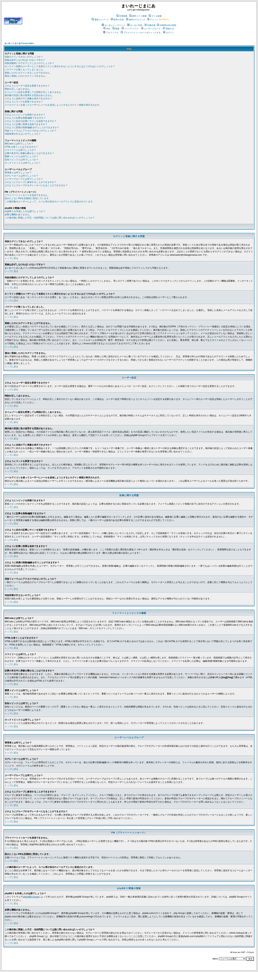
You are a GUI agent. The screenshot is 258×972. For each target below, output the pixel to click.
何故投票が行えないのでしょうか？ (23, 134)
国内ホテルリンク (135, 19)
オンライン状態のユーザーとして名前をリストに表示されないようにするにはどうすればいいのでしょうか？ (60, 66)
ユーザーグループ (150, 28)
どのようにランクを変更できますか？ (24, 101)
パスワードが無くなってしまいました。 (25, 69)
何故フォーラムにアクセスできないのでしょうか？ (30, 130)
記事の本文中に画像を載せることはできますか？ (29, 153)
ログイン (168, 32)
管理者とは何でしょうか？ (18, 172)
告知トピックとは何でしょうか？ (21, 159)
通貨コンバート (100, 19)
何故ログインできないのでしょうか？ (24, 56)
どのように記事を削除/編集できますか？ (25, 118)
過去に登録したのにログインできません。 (26, 76)
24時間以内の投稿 (166, 25)
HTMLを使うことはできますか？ (21, 147)
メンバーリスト (130, 28)
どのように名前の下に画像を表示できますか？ (28, 98)
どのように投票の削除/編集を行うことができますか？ (32, 127)
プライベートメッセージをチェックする (141, 32)
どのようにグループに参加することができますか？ (30, 182)
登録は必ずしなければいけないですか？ (25, 60)
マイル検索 (155, 16)
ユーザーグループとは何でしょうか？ (24, 179)
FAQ (106, 28)
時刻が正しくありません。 (18, 89)
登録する (168, 28)
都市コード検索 (138, 16)
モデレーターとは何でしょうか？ (21, 175)
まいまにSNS (135, 25)
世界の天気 (117, 19)
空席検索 (121, 16)
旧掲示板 (150, 25)
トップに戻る (11, 258)
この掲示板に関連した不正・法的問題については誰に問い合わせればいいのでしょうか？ (50, 217)
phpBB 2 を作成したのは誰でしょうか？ (25, 211)
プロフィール (110, 32)
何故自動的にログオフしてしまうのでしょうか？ (29, 63)
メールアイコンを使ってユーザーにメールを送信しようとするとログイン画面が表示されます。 (53, 105)
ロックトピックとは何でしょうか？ (23, 162)
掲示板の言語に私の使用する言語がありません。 (29, 95)
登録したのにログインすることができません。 (28, 72)
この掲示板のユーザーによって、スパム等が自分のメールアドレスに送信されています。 (50, 201)
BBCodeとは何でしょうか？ (19, 143)
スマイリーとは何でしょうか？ (20, 150)
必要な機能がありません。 (18, 214)
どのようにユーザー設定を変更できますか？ (27, 85)
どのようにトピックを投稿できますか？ (25, 114)
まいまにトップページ (113, 25)
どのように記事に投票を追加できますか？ (26, 124)
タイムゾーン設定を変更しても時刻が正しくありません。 (34, 92)
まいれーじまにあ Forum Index (19, 43)
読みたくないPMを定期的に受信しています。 (28, 198)
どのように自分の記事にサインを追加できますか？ (30, 121)
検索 (115, 28)
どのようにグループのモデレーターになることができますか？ (36, 185)
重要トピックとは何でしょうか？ (21, 156)
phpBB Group (32, 896)
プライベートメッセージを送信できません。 (27, 195)
